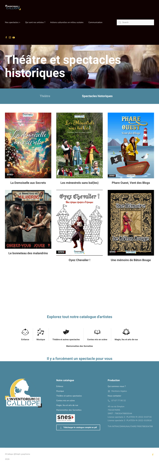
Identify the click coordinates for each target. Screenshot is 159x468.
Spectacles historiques (97, 96)
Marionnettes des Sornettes (79, 346)
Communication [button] (95, 22)
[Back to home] (13, 7)
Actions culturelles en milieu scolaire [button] (66, 22)
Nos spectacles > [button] (12, 22)
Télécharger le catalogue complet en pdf (78, 427)
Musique (41, 339)
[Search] (135, 22)
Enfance (25, 339)
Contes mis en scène (97, 339)
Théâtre (45, 96)
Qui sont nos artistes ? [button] (35, 22)
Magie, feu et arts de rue (126, 339)
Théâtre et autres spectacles (66, 339)
